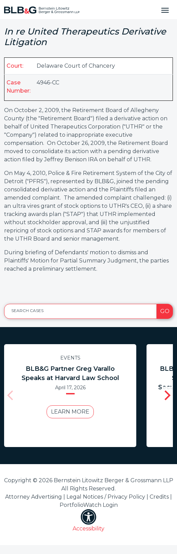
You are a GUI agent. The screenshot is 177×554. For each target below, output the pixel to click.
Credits (159, 497)
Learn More (70, 411)
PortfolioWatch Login (89, 505)
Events (70, 358)
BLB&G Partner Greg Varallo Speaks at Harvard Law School (70, 373)
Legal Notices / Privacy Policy (105, 497)
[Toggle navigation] (165, 9)
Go (164, 311)
